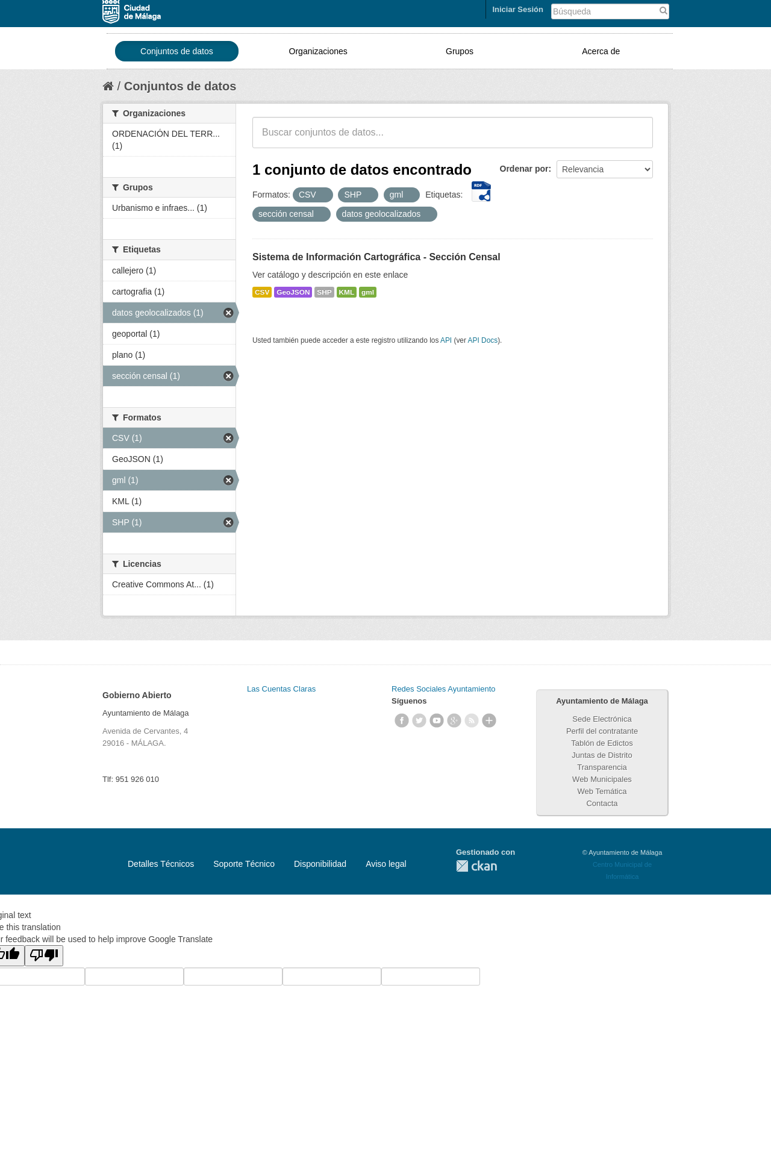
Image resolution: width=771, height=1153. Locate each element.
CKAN (476, 866)
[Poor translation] (44, 955)
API (446, 340)
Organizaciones (318, 51)
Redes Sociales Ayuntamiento (443, 688)
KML (347, 292)
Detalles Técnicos (161, 864)
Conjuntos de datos (176, 51)
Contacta (601, 803)
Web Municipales (602, 779)
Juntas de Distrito (602, 755)
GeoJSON (293, 292)
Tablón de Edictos (602, 743)
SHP (324, 292)
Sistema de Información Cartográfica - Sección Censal (376, 257)
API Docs (483, 340)
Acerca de (601, 51)
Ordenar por (524, 168)
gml (367, 292)
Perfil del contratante (602, 731)
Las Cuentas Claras (281, 688)
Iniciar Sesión (517, 9)
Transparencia (602, 767)
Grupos (459, 51)
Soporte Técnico (244, 864)
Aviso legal (386, 864)
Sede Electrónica (601, 718)
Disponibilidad (320, 864)
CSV (262, 292)
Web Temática (602, 791)
